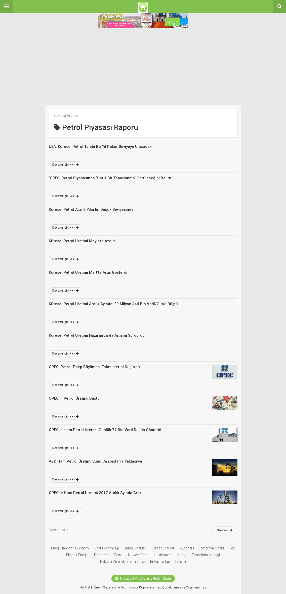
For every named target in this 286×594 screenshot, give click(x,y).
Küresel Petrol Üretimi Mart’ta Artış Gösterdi (88, 272)
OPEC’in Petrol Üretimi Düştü (74, 398)
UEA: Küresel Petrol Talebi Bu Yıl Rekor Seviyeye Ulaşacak (100, 146)
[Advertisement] (143, 67)
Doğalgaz (101, 555)
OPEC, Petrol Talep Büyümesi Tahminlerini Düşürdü (94, 367)
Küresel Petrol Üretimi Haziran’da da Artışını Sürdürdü (97, 335)
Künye (182, 555)
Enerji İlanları (160, 562)
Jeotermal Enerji (211, 548)
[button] (6, 6)
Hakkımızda (163, 555)
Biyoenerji (186, 548)
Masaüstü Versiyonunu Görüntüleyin (143, 578)
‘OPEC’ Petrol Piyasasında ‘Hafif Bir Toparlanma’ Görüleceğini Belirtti (111, 178)
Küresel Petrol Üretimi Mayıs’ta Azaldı (82, 241)
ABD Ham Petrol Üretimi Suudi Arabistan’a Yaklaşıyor (96, 461)
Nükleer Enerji (138, 555)
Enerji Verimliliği (106, 548)
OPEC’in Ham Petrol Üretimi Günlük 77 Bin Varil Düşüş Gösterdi (105, 430)
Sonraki (225, 530)
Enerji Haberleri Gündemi (70, 548)
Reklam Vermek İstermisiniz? (122, 562)
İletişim (180, 562)
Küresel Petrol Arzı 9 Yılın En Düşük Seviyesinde (91, 209)
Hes (232, 548)
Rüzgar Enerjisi (162, 548)
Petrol (118, 555)
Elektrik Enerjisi (77, 555)
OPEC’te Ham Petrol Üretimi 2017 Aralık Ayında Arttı (95, 493)
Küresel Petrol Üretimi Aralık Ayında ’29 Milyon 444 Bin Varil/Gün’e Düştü (113, 304)
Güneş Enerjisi (135, 548)
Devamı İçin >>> (65, 164)
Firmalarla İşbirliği (206, 555)
